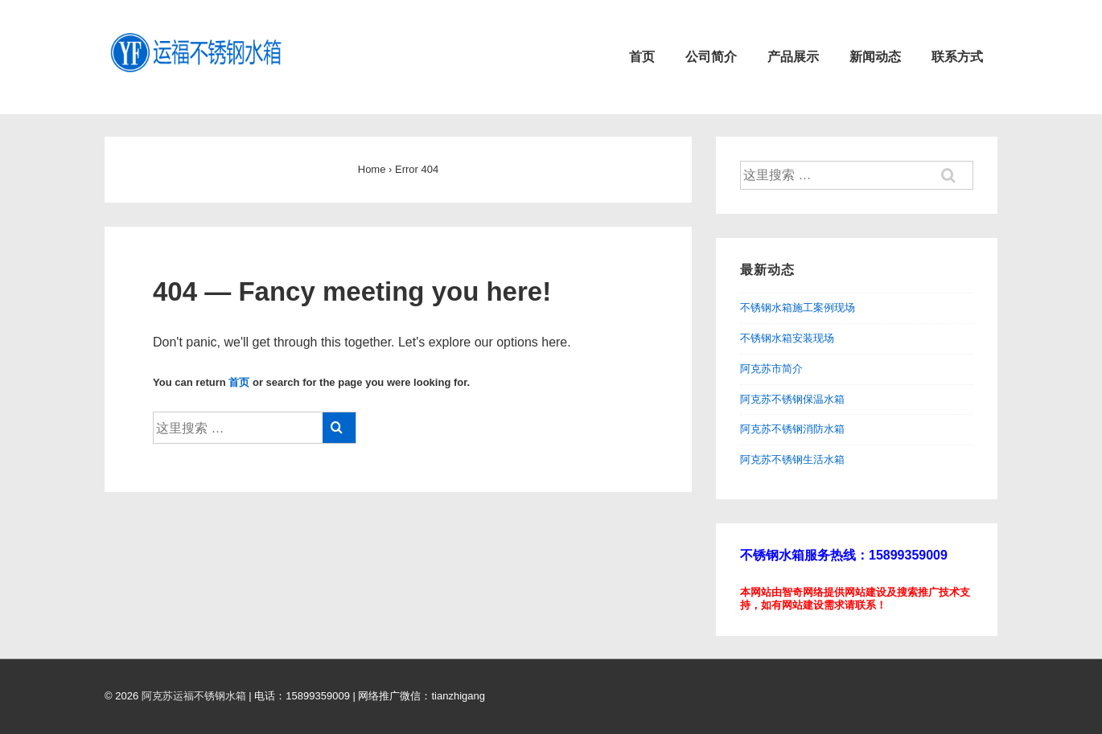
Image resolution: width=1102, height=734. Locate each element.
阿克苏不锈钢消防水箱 (792, 429)
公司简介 (711, 57)
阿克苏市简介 (771, 369)
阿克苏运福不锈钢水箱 (194, 696)
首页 (642, 57)
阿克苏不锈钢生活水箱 (792, 459)
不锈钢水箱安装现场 (787, 338)
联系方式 (957, 57)
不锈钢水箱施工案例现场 (797, 307)
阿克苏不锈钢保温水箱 (792, 399)
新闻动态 (875, 57)
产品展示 (793, 57)
